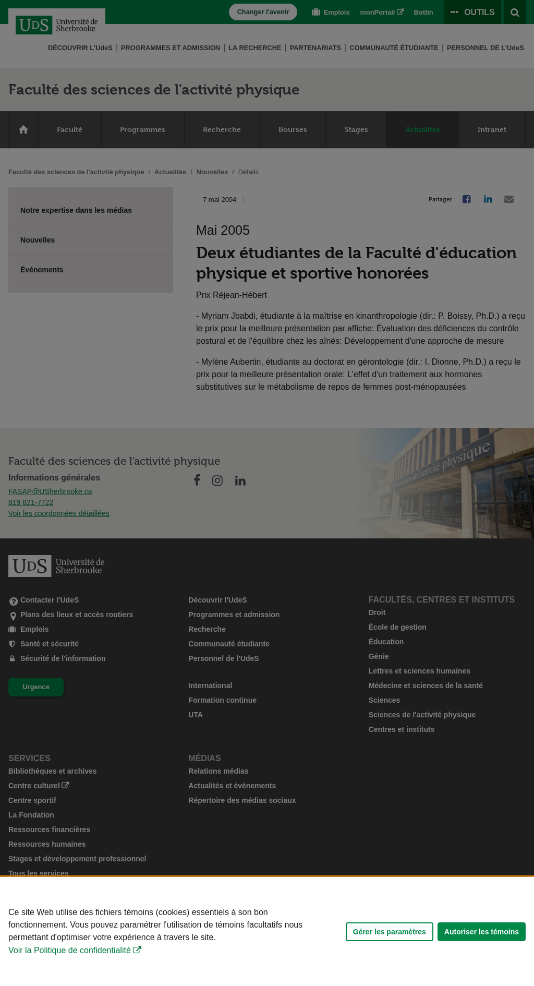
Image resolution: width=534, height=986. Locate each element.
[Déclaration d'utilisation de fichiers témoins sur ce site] (267, 931)
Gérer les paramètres (389, 932)
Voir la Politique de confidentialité (69, 950)
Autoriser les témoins (481, 932)
